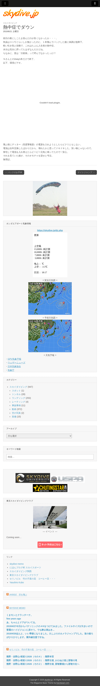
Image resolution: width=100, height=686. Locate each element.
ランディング (18, 398)
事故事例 (16, 405)
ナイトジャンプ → (86, 172)
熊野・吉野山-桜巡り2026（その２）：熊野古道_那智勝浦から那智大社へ (42, 664)
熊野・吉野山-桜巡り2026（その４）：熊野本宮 (30, 656)
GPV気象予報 (14, 359)
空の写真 (16, 413)
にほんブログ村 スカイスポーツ (25, 567)
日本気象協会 (14, 366)
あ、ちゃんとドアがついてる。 (21, 622)
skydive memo (17, 564)
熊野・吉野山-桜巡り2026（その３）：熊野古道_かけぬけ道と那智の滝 (41, 660)
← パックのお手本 (13, 172)
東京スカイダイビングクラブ (24, 575)
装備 (14, 416)
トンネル (16, 394)
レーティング (18, 402)
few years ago (13, 618)
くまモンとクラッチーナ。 (19, 615)
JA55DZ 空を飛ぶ (18, 594)
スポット (16, 390)
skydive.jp (49, 680)
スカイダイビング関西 (21, 571)
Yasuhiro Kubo (17, 582)
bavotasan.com (63, 683)
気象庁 (11, 370)
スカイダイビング (10, 23)
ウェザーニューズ (16, 362)
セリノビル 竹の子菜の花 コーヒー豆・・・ (33, 578)
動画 (14, 409)
